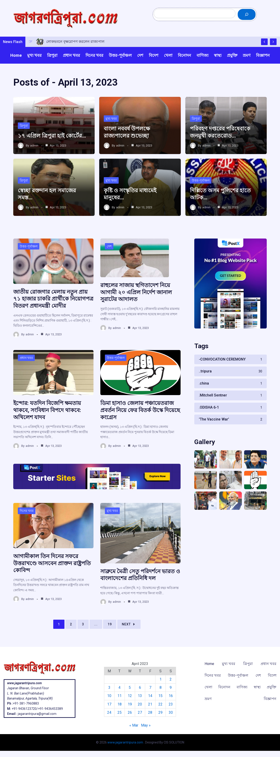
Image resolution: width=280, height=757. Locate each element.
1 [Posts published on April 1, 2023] (161, 679)
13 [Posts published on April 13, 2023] (140, 696)
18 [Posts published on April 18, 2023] (119, 704)
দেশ (109, 247)
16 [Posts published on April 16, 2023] (171, 696)
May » (146, 725)
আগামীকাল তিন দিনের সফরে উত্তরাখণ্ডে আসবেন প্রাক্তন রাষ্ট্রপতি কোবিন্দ (52, 563)
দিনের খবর (27, 511)
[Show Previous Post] (264, 42)
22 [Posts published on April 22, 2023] (160, 704)
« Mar (133, 725)
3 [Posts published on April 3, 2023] (109, 687)
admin (34, 146)
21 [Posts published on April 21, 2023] (150, 704)
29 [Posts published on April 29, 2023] (160, 712)
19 (110, 624)
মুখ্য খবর (111, 119)
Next (129, 624)
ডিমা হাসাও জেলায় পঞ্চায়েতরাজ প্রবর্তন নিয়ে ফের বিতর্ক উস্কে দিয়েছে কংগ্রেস (140, 410)
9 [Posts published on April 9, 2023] (171, 687)
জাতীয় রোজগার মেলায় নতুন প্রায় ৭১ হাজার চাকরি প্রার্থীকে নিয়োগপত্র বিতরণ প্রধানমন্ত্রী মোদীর (53, 299)
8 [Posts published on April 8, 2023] (161, 687)
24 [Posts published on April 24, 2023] (109, 712)
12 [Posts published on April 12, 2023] (130, 696)
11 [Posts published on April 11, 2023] (119, 696)
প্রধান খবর (26, 358)
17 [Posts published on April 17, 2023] (109, 704)
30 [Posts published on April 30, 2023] (171, 712)
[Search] (247, 14)
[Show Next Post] (273, 42)
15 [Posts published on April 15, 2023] (160, 696)
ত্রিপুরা (24, 126)
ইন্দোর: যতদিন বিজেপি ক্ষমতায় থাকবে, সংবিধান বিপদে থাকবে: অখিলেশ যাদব (47, 410)
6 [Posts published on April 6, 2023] (140, 687)
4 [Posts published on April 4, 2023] (119, 687)
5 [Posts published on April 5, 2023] (130, 687)
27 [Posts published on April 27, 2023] (140, 712)
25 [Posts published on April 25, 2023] (119, 712)
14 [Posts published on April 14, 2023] (150, 696)
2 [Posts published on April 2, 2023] (171, 679)
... (96, 624)
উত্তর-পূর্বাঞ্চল (201, 181)
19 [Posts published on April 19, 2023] (130, 704)
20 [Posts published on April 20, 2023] (140, 704)
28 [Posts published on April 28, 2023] (150, 712)
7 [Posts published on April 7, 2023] (150, 687)
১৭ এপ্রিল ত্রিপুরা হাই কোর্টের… (52, 136)
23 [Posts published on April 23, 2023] (171, 704)
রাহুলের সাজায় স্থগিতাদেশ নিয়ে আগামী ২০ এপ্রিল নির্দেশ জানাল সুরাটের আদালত (136, 293)
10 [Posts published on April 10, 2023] (109, 696)
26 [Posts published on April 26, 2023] (130, 712)
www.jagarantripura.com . (125, 742)
